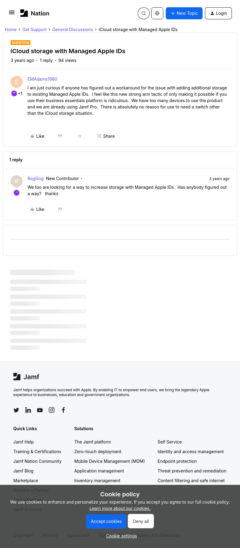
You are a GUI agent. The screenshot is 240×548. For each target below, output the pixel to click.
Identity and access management (191, 451)
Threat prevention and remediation (192, 470)
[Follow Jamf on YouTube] (40, 410)
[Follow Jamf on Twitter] (16, 410)
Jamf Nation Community (37, 461)
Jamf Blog (23, 470)
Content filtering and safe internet (191, 480)
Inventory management (97, 480)
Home (11, 29)
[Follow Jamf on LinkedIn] (28, 410)
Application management (99, 470)
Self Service (170, 441)
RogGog (35, 178)
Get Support (34, 29)
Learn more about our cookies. (120, 508)
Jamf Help (23, 441)
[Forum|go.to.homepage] (35, 13)
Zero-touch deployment (97, 451)
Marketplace (25, 480)
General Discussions (72, 29)
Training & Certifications (37, 451)
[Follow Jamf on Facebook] (63, 410)
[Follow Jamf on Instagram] (52, 410)
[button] (11, 14)
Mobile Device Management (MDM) (109, 461)
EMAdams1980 (42, 79)
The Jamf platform (92, 441)
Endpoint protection (177, 461)
